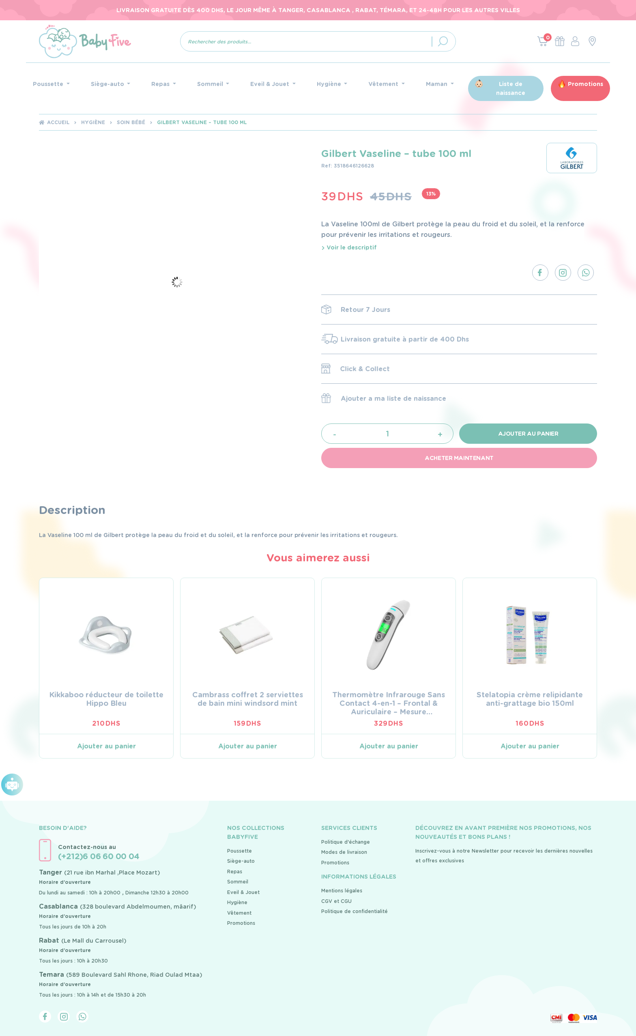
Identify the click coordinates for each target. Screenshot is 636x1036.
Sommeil (237, 882)
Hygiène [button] (330, 84)
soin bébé (131, 122)
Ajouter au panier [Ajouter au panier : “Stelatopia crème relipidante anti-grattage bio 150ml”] (530, 746)
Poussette (239, 851)
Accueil (58, 122)
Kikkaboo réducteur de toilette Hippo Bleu (106, 698)
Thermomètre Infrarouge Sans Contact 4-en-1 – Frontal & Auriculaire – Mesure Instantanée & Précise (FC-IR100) (388, 711)
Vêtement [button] (384, 84)
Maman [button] (437, 84)
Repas (234, 871)
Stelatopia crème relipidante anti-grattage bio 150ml (530, 698)
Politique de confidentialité (354, 911)
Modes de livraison (344, 852)
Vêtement (239, 913)
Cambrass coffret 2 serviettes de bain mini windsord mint (247, 698)
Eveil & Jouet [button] (270, 84)
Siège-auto (241, 861)
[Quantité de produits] (387, 433)
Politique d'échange (345, 842)
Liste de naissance (510, 88)
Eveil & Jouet (243, 892)
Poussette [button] (49, 84)
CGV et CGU (336, 901)
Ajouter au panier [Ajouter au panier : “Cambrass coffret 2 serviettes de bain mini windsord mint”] (247, 746)
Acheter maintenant (459, 458)
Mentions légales (341, 891)
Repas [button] (161, 84)
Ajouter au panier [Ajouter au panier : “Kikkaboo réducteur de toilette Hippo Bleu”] (106, 746)
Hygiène (93, 122)
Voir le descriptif (349, 247)
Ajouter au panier (528, 433)
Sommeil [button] (211, 84)
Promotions (585, 84)
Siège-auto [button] (108, 84)
